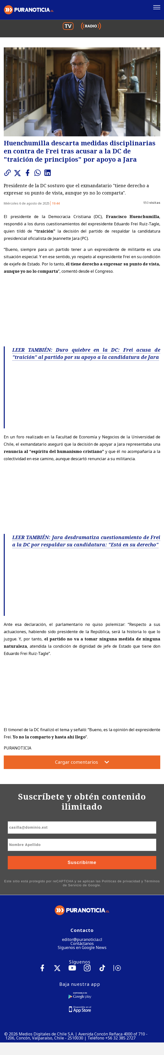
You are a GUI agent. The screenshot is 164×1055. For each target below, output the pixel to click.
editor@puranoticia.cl (82, 939)
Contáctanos (82, 943)
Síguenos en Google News (82, 947)
